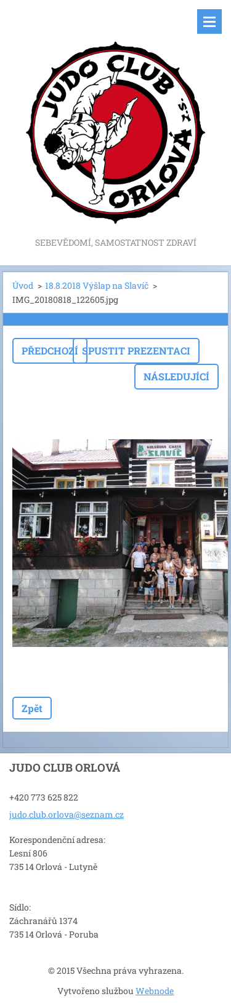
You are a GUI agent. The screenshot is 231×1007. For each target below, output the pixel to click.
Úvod (22, 285)
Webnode (155, 991)
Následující (176, 376)
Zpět (32, 708)
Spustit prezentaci (136, 350)
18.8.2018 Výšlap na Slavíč (96, 285)
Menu (209, 21)
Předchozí (50, 350)
